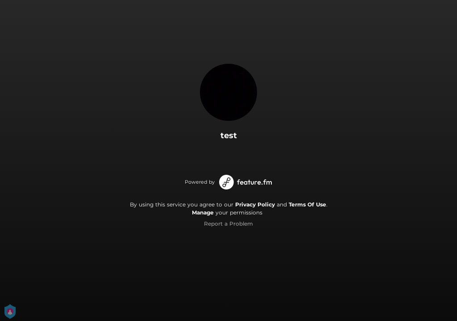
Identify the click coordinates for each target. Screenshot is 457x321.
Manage (203, 212)
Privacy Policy (255, 204)
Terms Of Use (307, 204)
